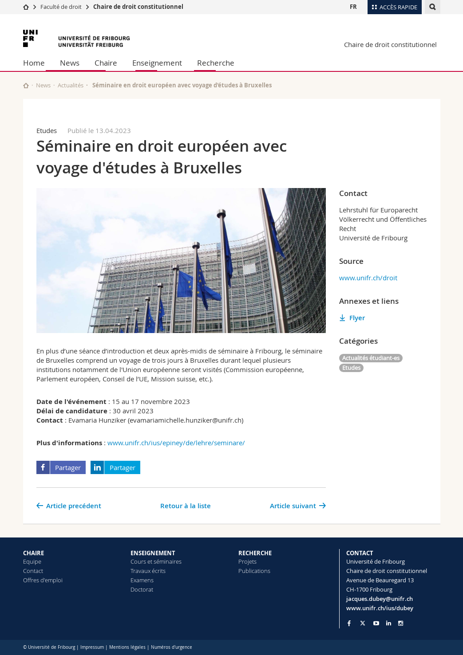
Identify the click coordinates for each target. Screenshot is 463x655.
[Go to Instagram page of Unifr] (400, 623)
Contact (33, 571)
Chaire (106, 63)
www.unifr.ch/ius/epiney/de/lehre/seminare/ (176, 442)
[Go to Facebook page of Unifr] (349, 623)
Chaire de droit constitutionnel (138, 7)
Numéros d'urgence (171, 647)
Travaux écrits (148, 571)
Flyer (357, 317)
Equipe (32, 561)
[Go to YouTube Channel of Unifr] (376, 623)
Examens (142, 580)
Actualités (70, 85)
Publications (254, 571)
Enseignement (157, 63)
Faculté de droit (61, 7)
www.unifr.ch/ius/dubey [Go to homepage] (379, 608)
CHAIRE (33, 553)
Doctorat (142, 589)
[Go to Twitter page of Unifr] (362, 623)
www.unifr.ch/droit (368, 277)
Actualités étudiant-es (371, 358)
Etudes (351, 368)
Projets (247, 561)
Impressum (92, 647)
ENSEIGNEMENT (153, 553)
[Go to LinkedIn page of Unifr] (388, 623)
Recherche (215, 63)
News (69, 63)
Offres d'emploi (43, 580)
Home (34, 63)
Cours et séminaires (156, 561)
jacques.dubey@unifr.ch (379, 599)
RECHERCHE (255, 553)
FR (353, 7)
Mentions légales (127, 647)
